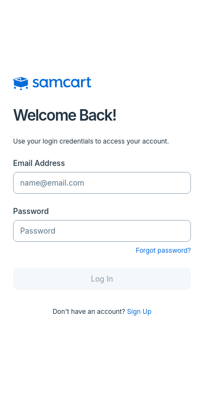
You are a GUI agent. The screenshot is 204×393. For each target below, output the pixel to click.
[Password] (102, 231)
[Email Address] (102, 183)
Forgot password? (163, 250)
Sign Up (139, 311)
